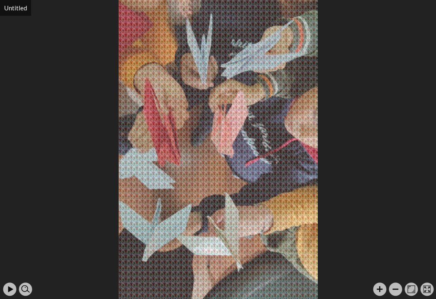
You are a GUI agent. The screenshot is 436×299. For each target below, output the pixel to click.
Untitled (15, 8)
